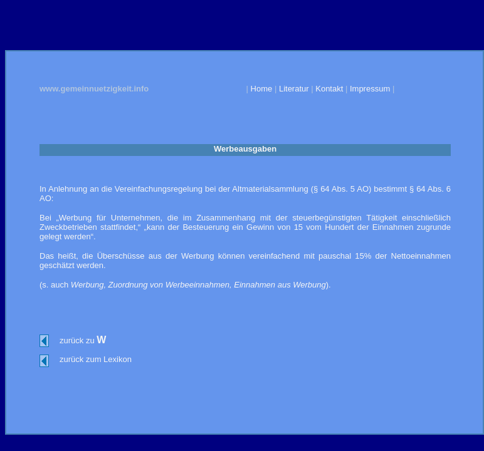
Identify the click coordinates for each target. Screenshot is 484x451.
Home (262, 88)
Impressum (370, 88)
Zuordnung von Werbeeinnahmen (168, 284)
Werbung (87, 284)
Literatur (295, 88)
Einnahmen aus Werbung (279, 284)
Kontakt (329, 88)
